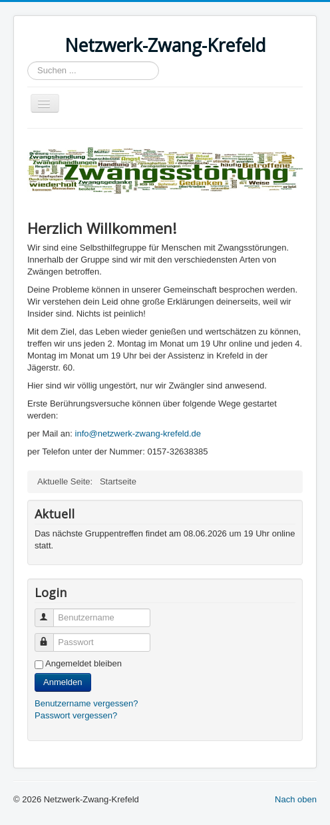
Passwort (50, 636)
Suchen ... (27, 61)
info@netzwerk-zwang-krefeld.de (138, 433)
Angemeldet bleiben (83, 663)
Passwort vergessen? (76, 715)
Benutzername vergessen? (86, 703)
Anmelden (62, 682)
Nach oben (296, 799)
